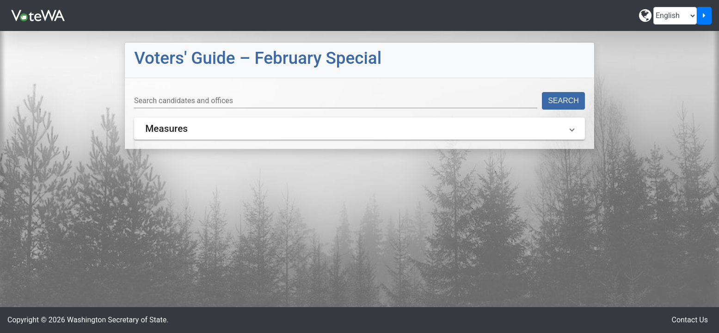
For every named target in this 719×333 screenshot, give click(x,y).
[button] (359, 128)
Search (563, 101)
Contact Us (689, 319)
